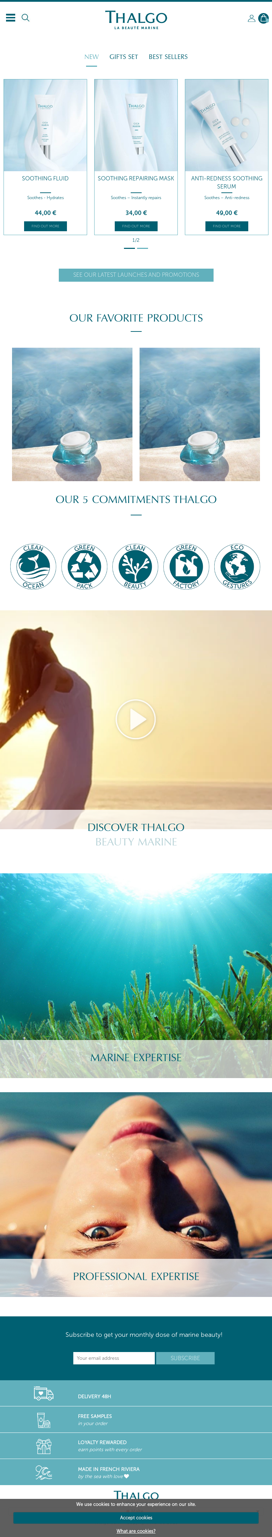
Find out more (46, 226)
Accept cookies (136, 1517)
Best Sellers (168, 57)
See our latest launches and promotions (136, 274)
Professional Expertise (136, 1276)
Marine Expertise (136, 1057)
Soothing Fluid (45, 178)
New (91, 57)
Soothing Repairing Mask (136, 178)
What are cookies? (136, 1531)
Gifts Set (123, 57)
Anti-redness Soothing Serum (226, 182)
